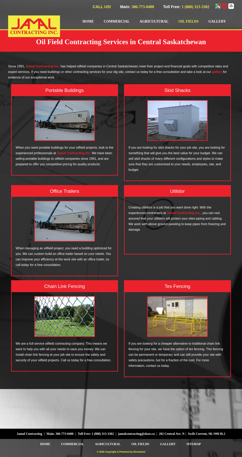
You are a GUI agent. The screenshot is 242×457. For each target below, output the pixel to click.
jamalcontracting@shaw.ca (136, 433)
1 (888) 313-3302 (195, 7)
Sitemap (193, 444)
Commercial (117, 21)
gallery (217, 72)
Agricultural (154, 21)
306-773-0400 (142, 7)
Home (88, 21)
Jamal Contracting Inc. (43, 66)
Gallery (217, 21)
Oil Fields (188, 21)
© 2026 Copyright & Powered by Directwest (121, 451)
